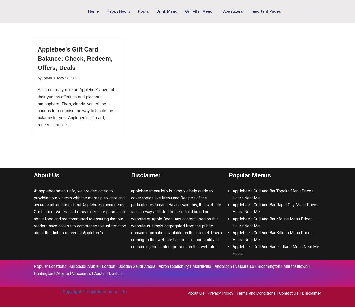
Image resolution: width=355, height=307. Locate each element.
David (47, 78)
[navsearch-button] (308, 10)
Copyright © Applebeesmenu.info (95, 291)
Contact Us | (290, 293)
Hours (143, 11)
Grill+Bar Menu (199, 11)
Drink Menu (167, 11)
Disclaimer (311, 293)
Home (93, 11)
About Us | (198, 293)
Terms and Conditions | (258, 293)
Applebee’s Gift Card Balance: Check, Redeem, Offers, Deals (75, 58)
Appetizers (233, 11)
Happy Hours (118, 11)
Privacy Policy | (222, 293)
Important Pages (266, 11)
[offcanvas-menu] (317, 11)
